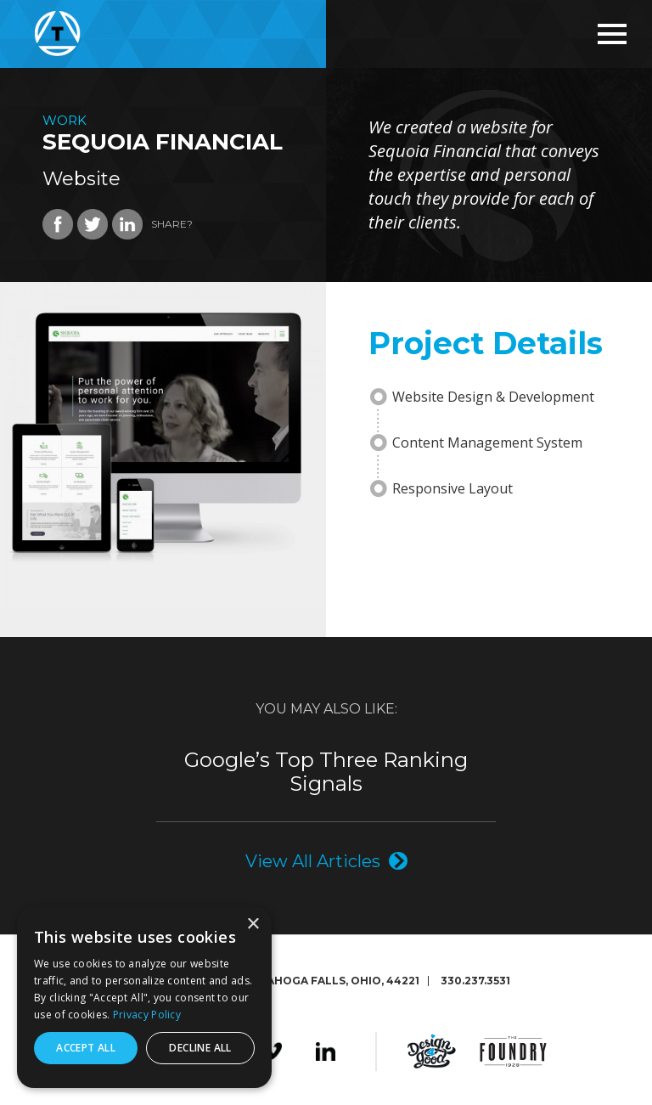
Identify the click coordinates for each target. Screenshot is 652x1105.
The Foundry (513, 1051)
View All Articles (312, 861)
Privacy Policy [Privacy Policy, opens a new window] (147, 1014)
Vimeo (272, 1051)
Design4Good (432, 1051)
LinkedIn (326, 1051)
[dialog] (144, 997)
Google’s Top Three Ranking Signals (326, 772)
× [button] (252, 924)
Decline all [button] (200, 1047)
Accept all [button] (85, 1047)
